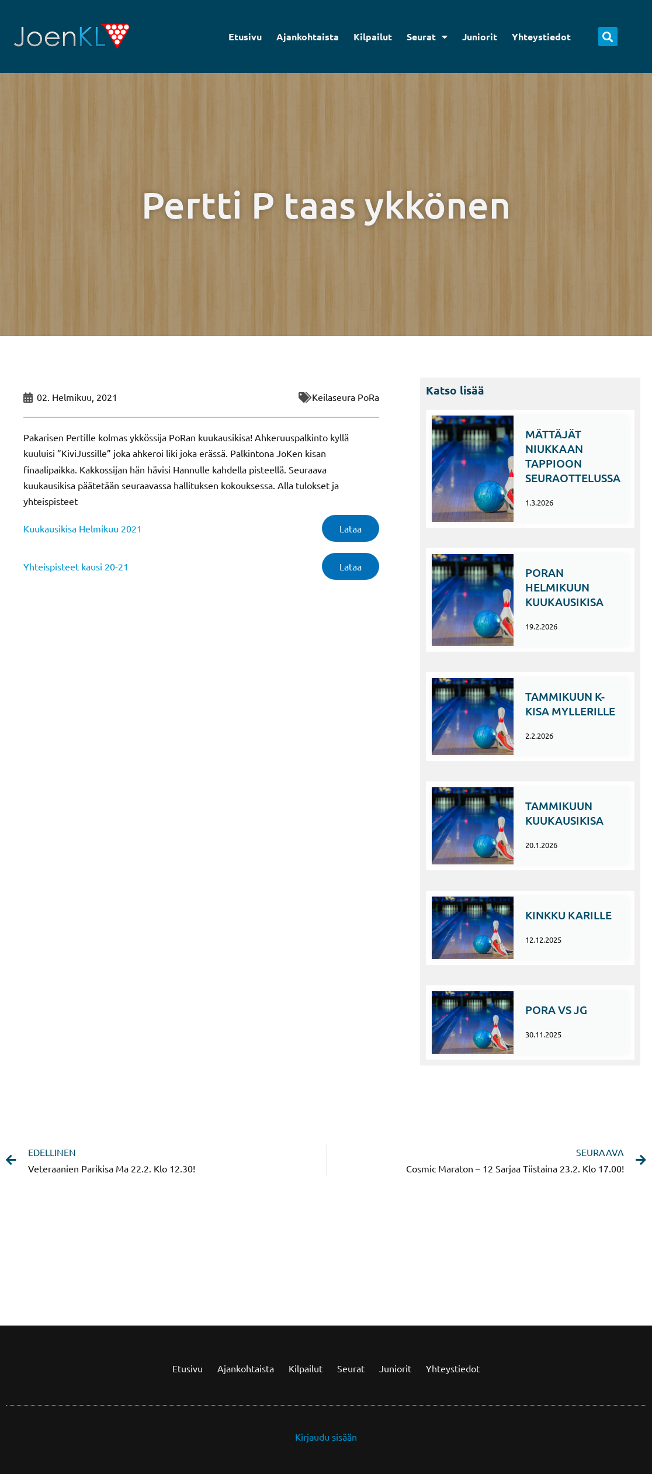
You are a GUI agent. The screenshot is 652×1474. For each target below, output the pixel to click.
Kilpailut (372, 36)
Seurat (427, 36)
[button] (608, 36)
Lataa (350, 528)
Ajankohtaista (307, 36)
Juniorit (479, 36)
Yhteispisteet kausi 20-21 (76, 566)
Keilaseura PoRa (345, 397)
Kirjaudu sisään (326, 1436)
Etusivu (245, 36)
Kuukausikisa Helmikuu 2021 (82, 528)
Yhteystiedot (541, 36)
